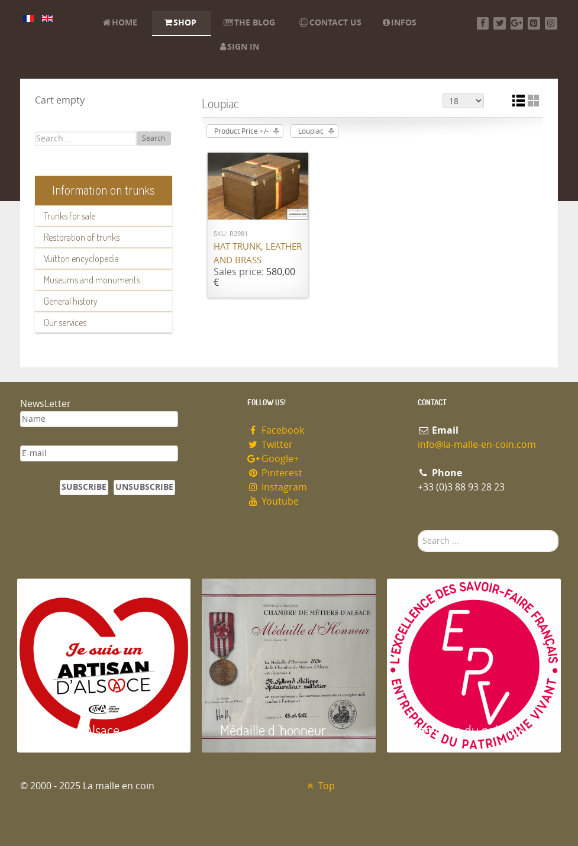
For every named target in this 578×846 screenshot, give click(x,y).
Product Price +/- (241, 131)
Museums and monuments (92, 280)
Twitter (270, 444)
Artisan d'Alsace (77, 730)
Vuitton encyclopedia (81, 258)
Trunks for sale (69, 216)
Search (153, 138)
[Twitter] (499, 23)
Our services (65, 322)
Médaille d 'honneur (273, 730)
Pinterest (275, 473)
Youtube (273, 501)
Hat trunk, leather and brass (258, 253)
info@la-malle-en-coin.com (477, 444)
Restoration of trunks (82, 237)
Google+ (273, 458)
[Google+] (517, 23)
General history (71, 301)
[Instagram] (551, 23)
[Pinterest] (534, 23)
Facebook (276, 430)
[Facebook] (483, 23)
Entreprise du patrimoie (469, 730)
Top (319, 786)
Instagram (277, 487)
